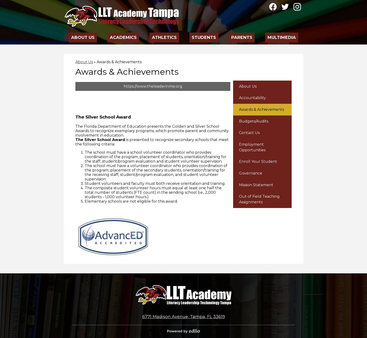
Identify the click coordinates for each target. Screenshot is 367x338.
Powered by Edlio (183, 331)
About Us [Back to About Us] (84, 62)
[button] (83, 36)
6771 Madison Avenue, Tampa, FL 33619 (183, 316)
